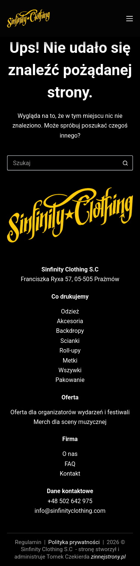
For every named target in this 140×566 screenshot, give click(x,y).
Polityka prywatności (74, 542)
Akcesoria (70, 321)
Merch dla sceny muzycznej (70, 421)
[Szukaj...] (62, 162)
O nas (70, 453)
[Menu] (129, 18)
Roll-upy (69, 350)
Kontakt (70, 473)
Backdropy (70, 330)
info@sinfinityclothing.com (70, 510)
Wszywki (70, 370)
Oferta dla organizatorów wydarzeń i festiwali (70, 412)
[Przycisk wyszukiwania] (125, 162)
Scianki (70, 340)
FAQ (70, 463)
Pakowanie (70, 379)
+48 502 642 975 (70, 501)
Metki (70, 360)
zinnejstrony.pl (108, 556)
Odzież (70, 311)
